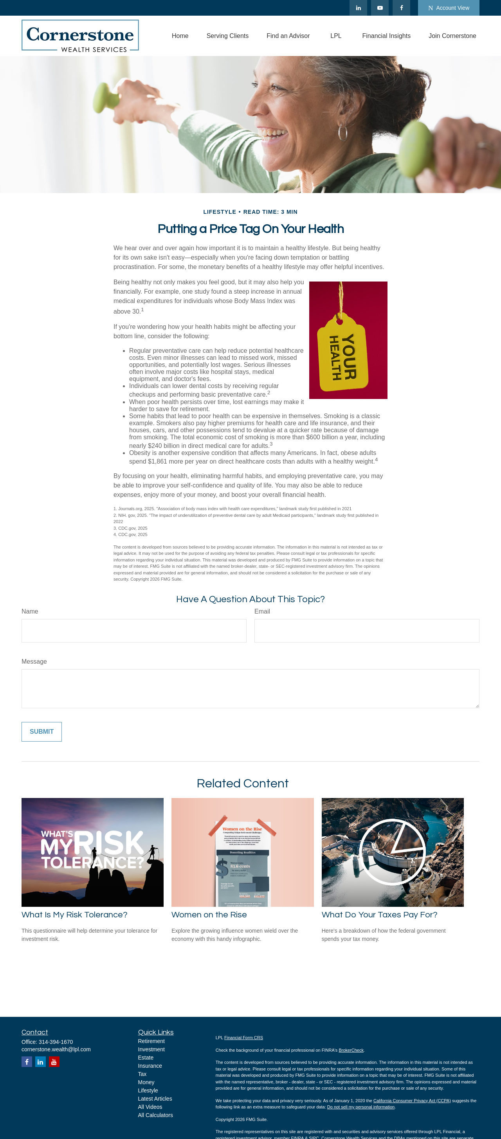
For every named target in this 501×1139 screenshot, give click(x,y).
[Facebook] (401, 8)
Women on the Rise (209, 914)
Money (146, 1082)
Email (262, 611)
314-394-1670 (56, 1042)
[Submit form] (42, 732)
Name (30, 611)
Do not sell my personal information (361, 1107)
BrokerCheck (351, 1050)
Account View (448, 8)
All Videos (150, 1107)
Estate (146, 1057)
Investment (151, 1049)
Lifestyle (148, 1090)
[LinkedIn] (358, 8)
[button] (180, 36)
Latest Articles (155, 1099)
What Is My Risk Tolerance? (75, 914)
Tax (142, 1074)
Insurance (150, 1066)
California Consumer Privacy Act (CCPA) (412, 1100)
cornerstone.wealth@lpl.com (56, 1049)
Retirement (151, 1041)
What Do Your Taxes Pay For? (380, 914)
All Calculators (155, 1115)
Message (34, 661)
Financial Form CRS (243, 1037)
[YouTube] (380, 8)
